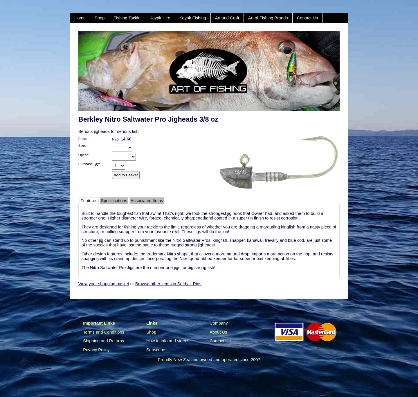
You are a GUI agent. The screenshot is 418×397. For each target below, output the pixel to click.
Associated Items (147, 200)
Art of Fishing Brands (268, 18)
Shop (100, 18)
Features (89, 200)
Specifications (114, 200)
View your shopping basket (103, 283)
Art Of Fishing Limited (219, 373)
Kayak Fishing (192, 18)
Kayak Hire (159, 18)
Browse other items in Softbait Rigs (168, 283)
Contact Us (307, 18)
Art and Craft (227, 18)
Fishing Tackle (126, 18)
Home (80, 18)
